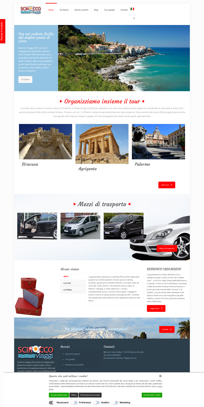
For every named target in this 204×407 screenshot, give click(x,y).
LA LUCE (67, 283)
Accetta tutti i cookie (152, 395)
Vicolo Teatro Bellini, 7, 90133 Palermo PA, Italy (124, 352)
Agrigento (87, 168)
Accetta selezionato (59, 395)
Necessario (63, 402)
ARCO (65, 276)
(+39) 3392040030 (113, 355)
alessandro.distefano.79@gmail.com (121, 358)
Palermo (142, 164)
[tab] (73, 276)
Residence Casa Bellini (74, 365)
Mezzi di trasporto (72, 354)
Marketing (125, 402)
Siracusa (30, 164)
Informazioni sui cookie (90, 395)
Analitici (105, 402)
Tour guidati (70, 359)
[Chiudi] (160, 376)
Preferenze (85, 402)
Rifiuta (73, 395)
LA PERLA (67, 290)
